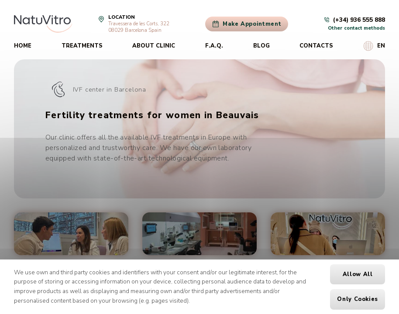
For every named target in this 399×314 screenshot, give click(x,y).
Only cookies (357, 299)
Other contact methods (356, 28)
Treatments (82, 46)
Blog (261, 46)
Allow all (358, 274)
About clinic (153, 46)
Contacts (316, 46)
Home (22, 46)
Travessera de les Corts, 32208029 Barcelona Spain (138, 27)
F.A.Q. (214, 46)
